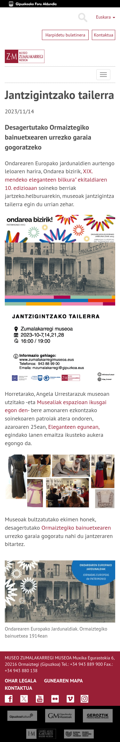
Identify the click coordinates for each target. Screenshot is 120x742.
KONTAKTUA (18, 688)
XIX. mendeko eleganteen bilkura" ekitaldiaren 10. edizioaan (56, 179)
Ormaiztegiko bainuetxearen (76, 527)
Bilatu (82, 17)
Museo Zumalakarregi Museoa (9, 75)
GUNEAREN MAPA (63, 680)
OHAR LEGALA (20, 680)
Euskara (105, 17)
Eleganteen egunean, (74, 426)
